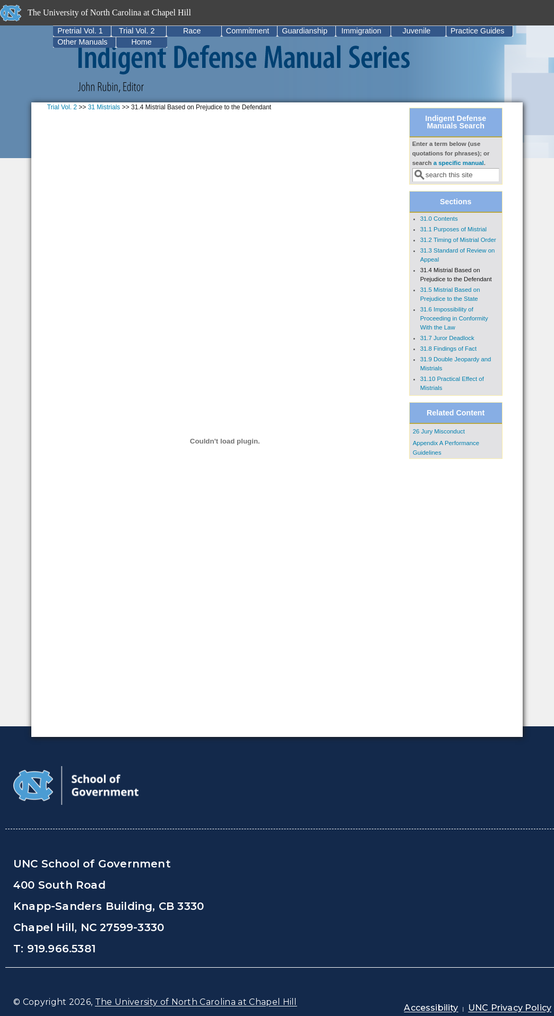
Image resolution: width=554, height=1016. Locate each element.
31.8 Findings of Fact (448, 348)
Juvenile (417, 31)
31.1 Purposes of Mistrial (453, 229)
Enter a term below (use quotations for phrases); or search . (451, 153)
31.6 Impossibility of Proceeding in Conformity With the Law (454, 318)
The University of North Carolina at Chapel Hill (196, 1002)
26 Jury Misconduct (439, 431)
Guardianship (304, 31)
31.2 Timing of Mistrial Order (458, 240)
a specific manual (459, 163)
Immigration (361, 31)
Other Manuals (82, 42)
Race (192, 31)
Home (141, 42)
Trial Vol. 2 (136, 31)
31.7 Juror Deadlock (447, 338)
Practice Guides (478, 31)
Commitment (248, 31)
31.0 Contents (439, 218)
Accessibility (431, 1008)
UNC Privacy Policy (509, 1008)
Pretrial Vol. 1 (80, 31)
